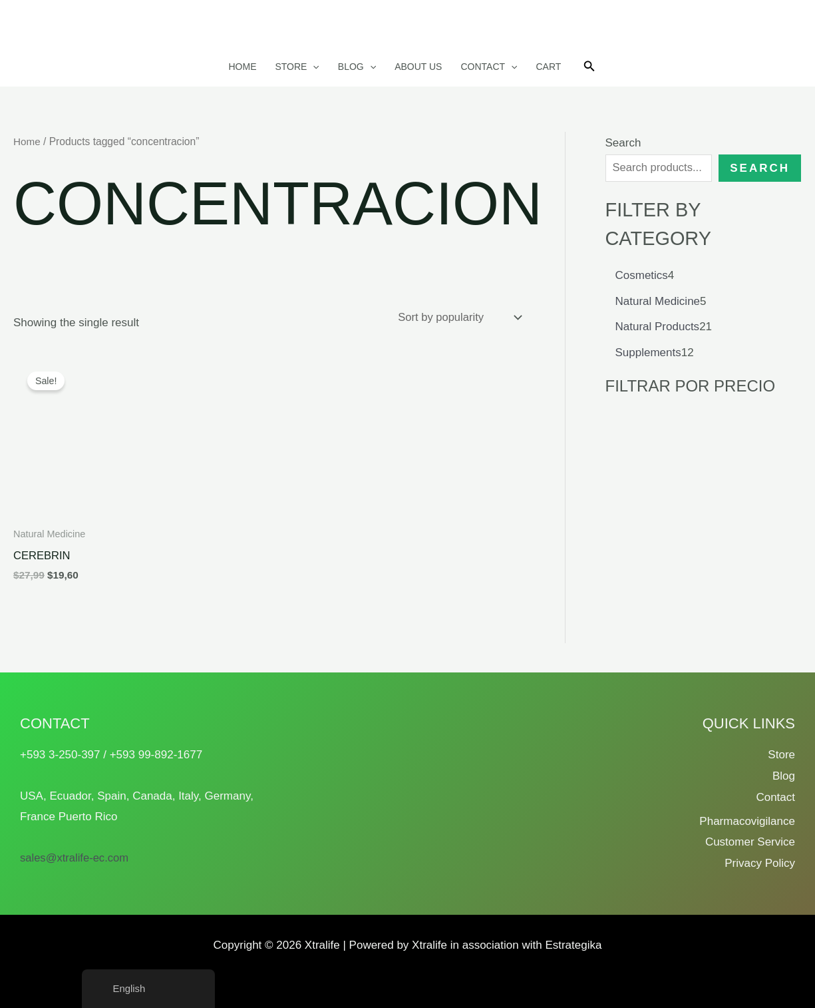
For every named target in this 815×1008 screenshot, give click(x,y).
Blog (357, 67)
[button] (313, 67)
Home (242, 66)
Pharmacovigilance (747, 821)
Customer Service (750, 842)
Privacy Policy (760, 863)
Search (623, 142)
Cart (548, 66)
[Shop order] (457, 318)
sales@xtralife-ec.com (75, 858)
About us (418, 66)
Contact (488, 67)
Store (297, 67)
